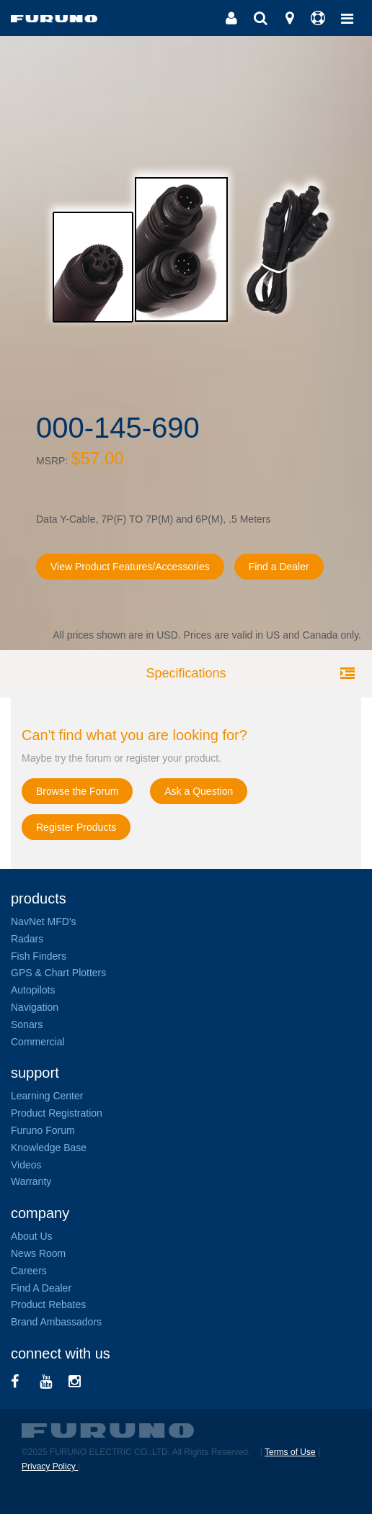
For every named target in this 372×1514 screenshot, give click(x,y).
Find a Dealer (279, 566)
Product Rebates (48, 1304)
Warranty (31, 1181)
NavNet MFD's (43, 921)
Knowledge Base (49, 1147)
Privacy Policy (50, 1466)
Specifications (186, 673)
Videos (26, 1165)
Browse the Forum (77, 791)
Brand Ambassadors (56, 1322)
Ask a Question (198, 791)
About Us (32, 1236)
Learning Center (47, 1095)
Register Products (76, 827)
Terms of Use (290, 1452)
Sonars (27, 1024)
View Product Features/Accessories (130, 566)
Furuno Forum (43, 1130)
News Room (38, 1253)
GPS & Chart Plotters (58, 972)
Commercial (38, 1041)
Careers (29, 1270)
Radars (27, 939)
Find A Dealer (41, 1288)
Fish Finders (38, 956)
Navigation (34, 1007)
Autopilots (33, 990)
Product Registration (56, 1113)
